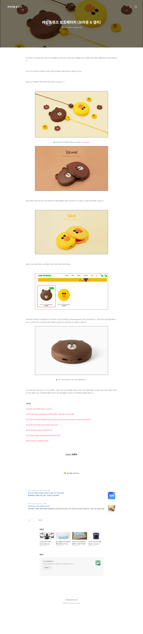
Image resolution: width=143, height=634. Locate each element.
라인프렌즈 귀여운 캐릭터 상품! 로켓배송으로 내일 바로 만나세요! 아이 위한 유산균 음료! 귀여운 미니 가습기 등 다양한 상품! (66, 509)
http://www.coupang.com (35, 503)
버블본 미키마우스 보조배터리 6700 (37, 441)
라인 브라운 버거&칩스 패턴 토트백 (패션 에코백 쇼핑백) (43, 435)
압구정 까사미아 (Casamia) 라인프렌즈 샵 (39, 430)
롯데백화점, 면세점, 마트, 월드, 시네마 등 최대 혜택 (43, 495)
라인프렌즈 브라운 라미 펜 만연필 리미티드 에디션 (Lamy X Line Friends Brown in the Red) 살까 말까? (58, 419)
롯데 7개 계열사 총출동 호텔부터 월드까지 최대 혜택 (46, 493)
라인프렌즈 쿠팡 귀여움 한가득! (39, 506)
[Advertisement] (71, 473)
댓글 (42, 554)
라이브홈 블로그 (14, 6)
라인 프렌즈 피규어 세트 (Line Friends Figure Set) (42, 425)
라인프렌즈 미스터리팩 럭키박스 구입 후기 (39, 409)
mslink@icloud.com (71, 600)
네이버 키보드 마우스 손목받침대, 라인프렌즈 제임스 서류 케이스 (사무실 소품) (50, 414)
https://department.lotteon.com (37, 490)
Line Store (86, 142)
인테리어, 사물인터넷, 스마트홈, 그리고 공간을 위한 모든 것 (58, 564)
